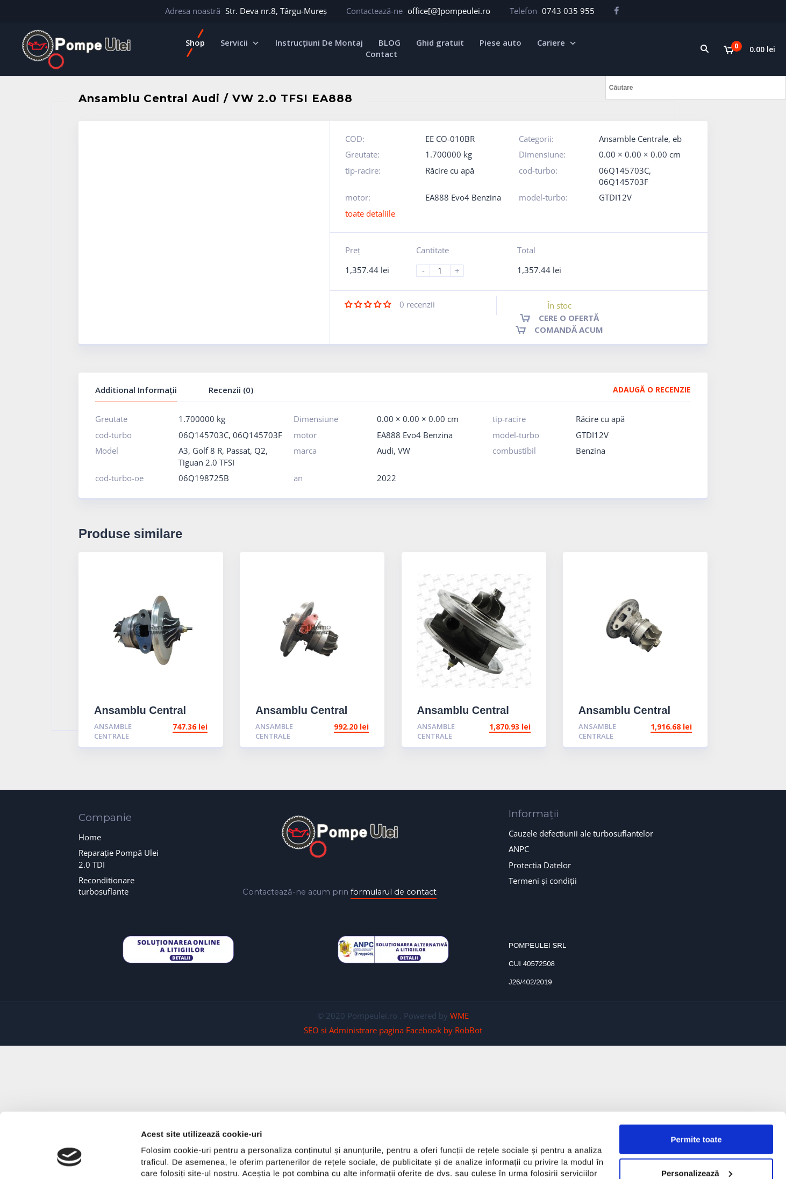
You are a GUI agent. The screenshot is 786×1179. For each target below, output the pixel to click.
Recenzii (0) (231, 389)
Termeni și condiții (543, 880)
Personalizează (696, 1117)
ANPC (519, 849)
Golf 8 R (207, 450)
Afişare (155, 1157)
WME (459, 1015)
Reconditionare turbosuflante (106, 886)
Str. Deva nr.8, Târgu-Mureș (276, 10)
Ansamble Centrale (633, 138)
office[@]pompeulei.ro (449, 10)
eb (677, 138)
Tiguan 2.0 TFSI (206, 462)
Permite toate (695, 1083)
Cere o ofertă (569, 317)
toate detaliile (370, 213)
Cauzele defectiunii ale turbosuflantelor (581, 833)
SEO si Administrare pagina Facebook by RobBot (393, 1030)
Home (89, 837)
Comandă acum (568, 329)
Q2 (260, 450)
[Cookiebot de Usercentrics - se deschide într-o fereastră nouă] (70, 1158)
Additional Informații (136, 389)
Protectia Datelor (540, 865)
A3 (183, 450)
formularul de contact (394, 892)
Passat (238, 450)
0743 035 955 (568, 10)
